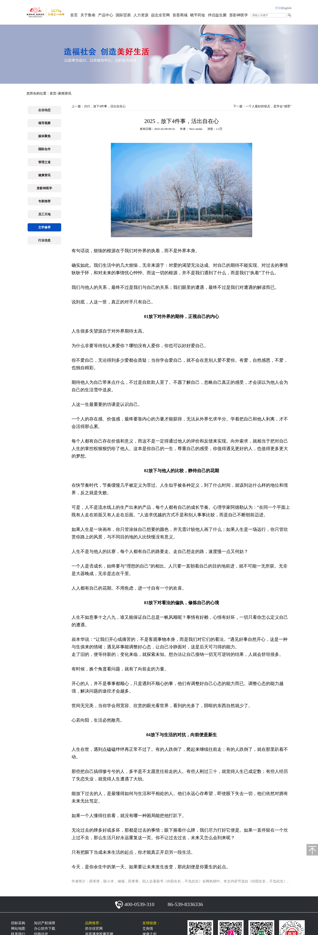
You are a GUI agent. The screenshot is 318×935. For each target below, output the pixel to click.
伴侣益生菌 (217, 15)
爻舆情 (147, 928)
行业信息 (44, 240)
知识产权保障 (44, 923)
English (287, 8)
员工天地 (44, 214)
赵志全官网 (160, 15)
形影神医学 (238, 15)
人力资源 (140, 15)
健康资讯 (44, 175)
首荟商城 (179, 15)
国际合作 (44, 149)
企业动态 (44, 110)
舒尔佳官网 (94, 928)
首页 (74, 15)
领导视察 (44, 123)
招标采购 (18, 923)
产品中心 (105, 15)
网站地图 (18, 928)
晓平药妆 (197, 15)
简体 (278, 8)
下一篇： (262, 106)
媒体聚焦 (44, 136)
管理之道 (44, 162)
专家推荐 (44, 201)
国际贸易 (123, 15)
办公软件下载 (44, 928)
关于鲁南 (87, 15)
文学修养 (44, 227)
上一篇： (99, 106)
